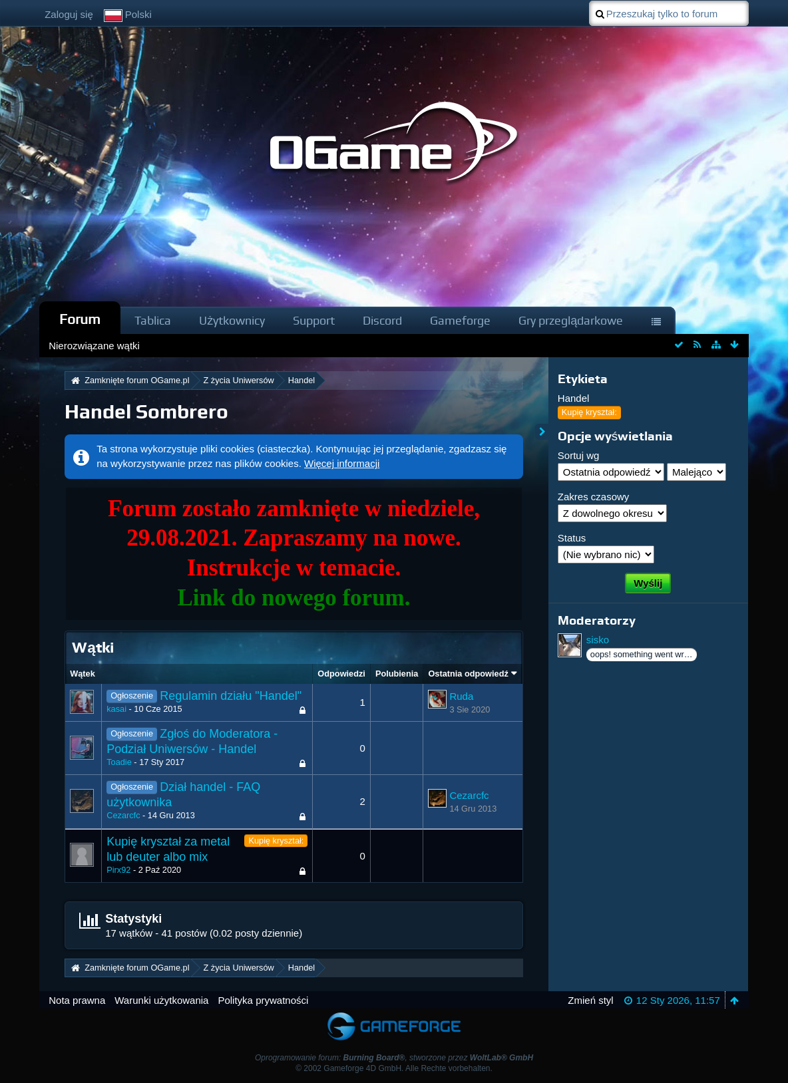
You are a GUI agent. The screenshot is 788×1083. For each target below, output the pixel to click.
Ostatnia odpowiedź (468, 674)
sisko (597, 639)
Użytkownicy (232, 320)
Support (314, 320)
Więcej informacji (341, 463)
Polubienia (396, 674)
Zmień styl (590, 1000)
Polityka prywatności (263, 1000)
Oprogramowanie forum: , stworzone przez (394, 1057)
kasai (116, 709)
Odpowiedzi (341, 674)
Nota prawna (77, 1000)
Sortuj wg (579, 455)
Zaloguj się (69, 14)
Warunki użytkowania (161, 1000)
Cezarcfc (123, 815)
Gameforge (460, 320)
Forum (79, 319)
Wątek (82, 674)
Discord (382, 320)
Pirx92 (118, 870)
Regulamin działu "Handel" (230, 695)
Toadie (119, 762)
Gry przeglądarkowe (570, 320)
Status (572, 537)
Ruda (461, 696)
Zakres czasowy (594, 496)
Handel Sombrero (146, 411)
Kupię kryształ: (275, 841)
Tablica (152, 320)
